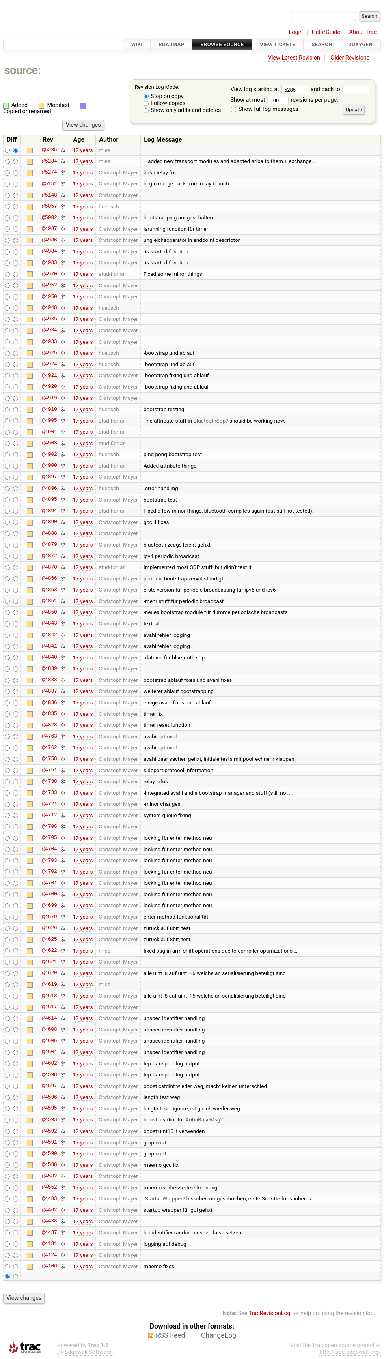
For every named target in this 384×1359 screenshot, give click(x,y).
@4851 (49, 601)
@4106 (49, 1266)
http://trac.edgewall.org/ (350, 1352)
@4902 (49, 454)
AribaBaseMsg (202, 1119)
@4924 (49, 364)
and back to (340, 89)
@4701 (49, 882)
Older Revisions (349, 57)
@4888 (49, 533)
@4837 (49, 690)
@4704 (49, 849)
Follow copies (165, 103)
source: (22, 70)
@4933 (49, 341)
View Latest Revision (294, 57)
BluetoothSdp (209, 420)
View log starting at (270, 89)
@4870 (49, 567)
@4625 (49, 939)
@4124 (49, 1254)
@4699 (49, 905)
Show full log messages (264, 109)
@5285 (49, 149)
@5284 (49, 161)
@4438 (49, 1221)
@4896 (49, 488)
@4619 (49, 984)
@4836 (49, 702)
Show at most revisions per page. (284, 100)
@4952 (49, 285)
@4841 (49, 646)
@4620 (49, 973)
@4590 (49, 1153)
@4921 (49, 375)
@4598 (49, 1074)
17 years (83, 150)
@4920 (49, 386)
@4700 (49, 894)
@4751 (49, 770)
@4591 (49, 1142)
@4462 (49, 1209)
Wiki (137, 44)
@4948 (49, 307)
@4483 (49, 1198)
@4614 (49, 1018)
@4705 (49, 837)
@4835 (49, 713)
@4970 (49, 273)
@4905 (49, 420)
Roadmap (171, 44)
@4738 (49, 781)
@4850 (49, 612)
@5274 (49, 172)
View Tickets (277, 44)
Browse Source (222, 44)
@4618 (49, 995)
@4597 (49, 1085)
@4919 (49, 397)
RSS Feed (170, 1335)
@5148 (49, 194)
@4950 (49, 296)
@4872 (49, 556)
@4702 (49, 871)
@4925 (49, 352)
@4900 (49, 465)
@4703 (49, 860)
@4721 (49, 803)
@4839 (49, 668)
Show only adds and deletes (182, 110)
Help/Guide (326, 32)
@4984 (49, 251)
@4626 (49, 928)
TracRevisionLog (270, 1313)
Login (296, 32)
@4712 (49, 815)
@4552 (49, 1187)
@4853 (49, 589)
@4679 (49, 916)
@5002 (49, 217)
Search (321, 44)
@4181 (49, 1243)
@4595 (49, 1108)
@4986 (49, 239)
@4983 (49, 262)
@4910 (49, 409)
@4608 (49, 1029)
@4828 (49, 724)
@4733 (49, 792)
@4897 (49, 476)
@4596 (49, 1097)
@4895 (49, 499)
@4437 (49, 1232)
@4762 (49, 747)
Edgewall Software (88, 1352)
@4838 (49, 679)
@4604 (49, 1052)
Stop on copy (164, 96)
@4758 (49, 758)
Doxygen (360, 44)
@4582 (49, 1175)
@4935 (49, 318)
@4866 (49, 578)
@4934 (49, 330)
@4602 (49, 1063)
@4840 (49, 657)
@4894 (49, 510)
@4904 (49, 431)
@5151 (49, 183)
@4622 (49, 950)
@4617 (49, 1007)
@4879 (49, 544)
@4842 (49, 634)
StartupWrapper (164, 1198)
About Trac (363, 32)
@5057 (49, 206)
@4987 (49, 228)
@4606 (49, 1040)
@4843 (49, 623)
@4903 (49, 443)
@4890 (49, 522)
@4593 (49, 1119)
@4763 (49, 736)
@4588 (49, 1164)
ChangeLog (218, 1335)
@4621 (49, 961)
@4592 (49, 1130)
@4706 (49, 826)
